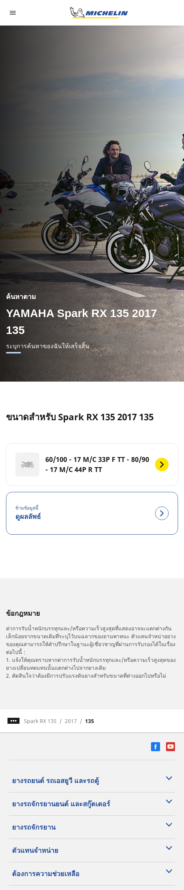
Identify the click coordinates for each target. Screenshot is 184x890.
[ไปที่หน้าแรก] (99, 13)
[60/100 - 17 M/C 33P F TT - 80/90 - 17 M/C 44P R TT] (92, 464)
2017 (71, 721)
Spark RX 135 (40, 721)
